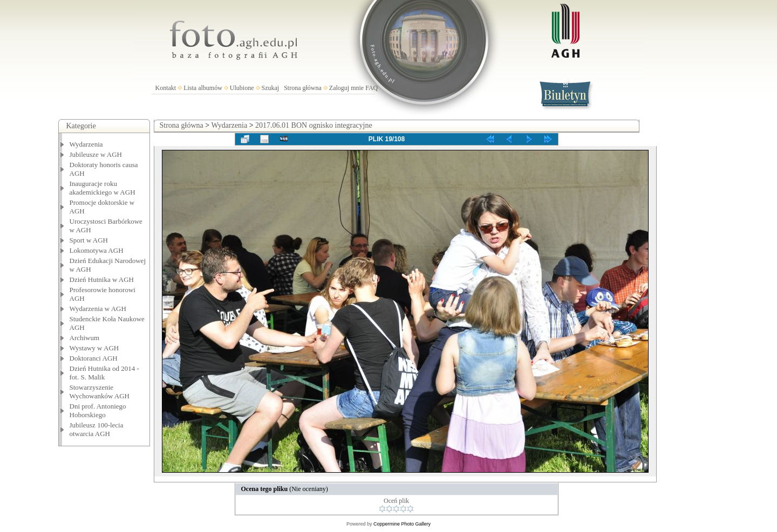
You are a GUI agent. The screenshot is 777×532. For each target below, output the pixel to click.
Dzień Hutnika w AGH (102, 279)
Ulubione (242, 88)
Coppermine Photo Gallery (402, 524)
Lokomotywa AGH (97, 250)
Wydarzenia (86, 144)
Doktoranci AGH (94, 358)
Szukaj (271, 88)
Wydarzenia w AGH (98, 309)
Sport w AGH (89, 240)
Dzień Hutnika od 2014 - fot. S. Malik (104, 372)
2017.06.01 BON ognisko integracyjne (313, 125)
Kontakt (165, 88)
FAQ (371, 88)
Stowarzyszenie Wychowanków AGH (100, 391)
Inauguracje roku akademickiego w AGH (102, 187)
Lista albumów (202, 88)
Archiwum (85, 338)
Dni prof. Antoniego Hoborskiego (98, 410)
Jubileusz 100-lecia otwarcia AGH (97, 429)
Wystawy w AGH (94, 348)
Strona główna (303, 88)
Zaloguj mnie (346, 88)
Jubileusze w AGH (96, 154)
